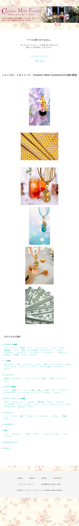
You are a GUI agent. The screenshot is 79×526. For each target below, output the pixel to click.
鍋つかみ (7, 355)
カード (14, 367)
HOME (20, 478)
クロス (54, 348)
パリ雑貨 (7, 361)
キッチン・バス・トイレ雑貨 (14, 398)
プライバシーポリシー (26, 484)
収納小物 (7, 350)
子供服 (16, 355)
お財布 (22, 348)
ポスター (7, 369)
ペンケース (8, 436)
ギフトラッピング (10, 442)
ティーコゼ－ (35, 352)
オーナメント (22, 352)
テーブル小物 (33, 350)
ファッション (9, 413)
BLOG (44, 478)
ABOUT (32, 478)
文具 (18, 364)
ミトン (16, 350)
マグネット (33, 355)
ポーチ (14, 348)
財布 (45, 364)
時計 (39, 390)
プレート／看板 (45, 367)
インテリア (27, 364)
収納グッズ (16, 390)
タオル (62, 348)
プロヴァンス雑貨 (10, 344)
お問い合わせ (39, 61)
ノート (6, 434)
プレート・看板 (29, 390)
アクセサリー (9, 352)
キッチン (37, 364)
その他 (51, 378)
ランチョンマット (47, 350)
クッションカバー (42, 348)
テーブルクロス (48, 352)
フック (6, 390)
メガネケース (62, 352)
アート (37, 392)
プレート (28, 404)
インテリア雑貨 (9, 387)
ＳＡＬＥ (7, 448)
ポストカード (17, 434)
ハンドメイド (9, 375)
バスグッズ (59, 402)
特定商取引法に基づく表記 (51, 484)
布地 (23, 350)
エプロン (60, 350)
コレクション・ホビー (28, 367)
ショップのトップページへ (39, 56)
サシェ (24, 355)
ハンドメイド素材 (39, 378)
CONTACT (57, 478)
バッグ (6, 348)
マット (30, 348)
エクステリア (9, 424)
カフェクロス (9, 364)
